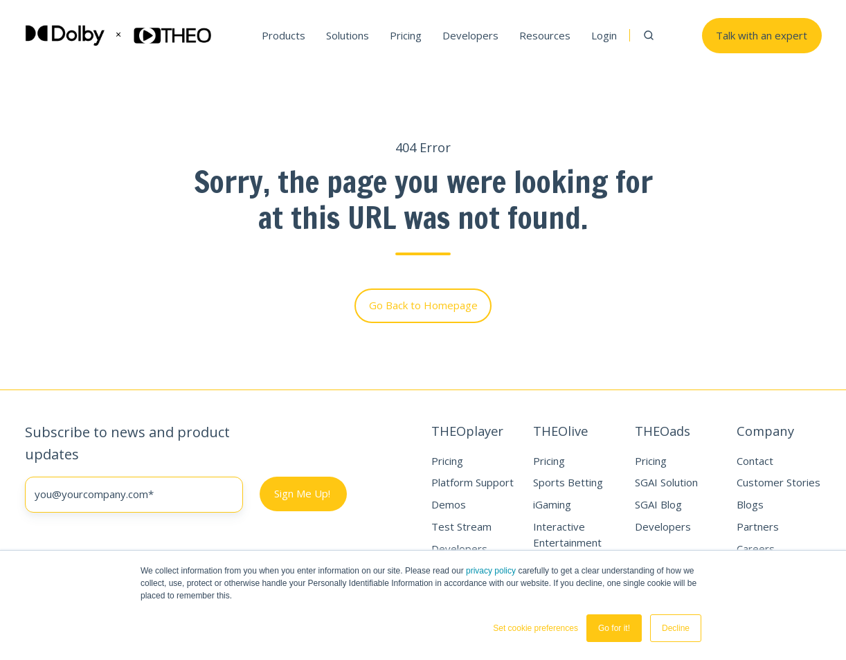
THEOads (662, 430)
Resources (544, 35)
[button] (648, 35)
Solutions (347, 35)
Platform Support (472, 482)
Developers (470, 35)
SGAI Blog (658, 504)
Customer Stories (778, 482)
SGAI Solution (666, 482)
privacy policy (491, 571)
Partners (758, 526)
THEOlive (560, 430)
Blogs (750, 504)
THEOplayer (467, 430)
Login (604, 35)
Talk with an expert (761, 35)
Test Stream (461, 526)
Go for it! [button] (614, 628)
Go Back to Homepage (423, 305)
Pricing (406, 35)
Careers (756, 549)
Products (283, 35)
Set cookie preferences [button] (535, 628)
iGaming (552, 504)
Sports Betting (568, 482)
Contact (755, 461)
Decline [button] (676, 628)
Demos (448, 504)
